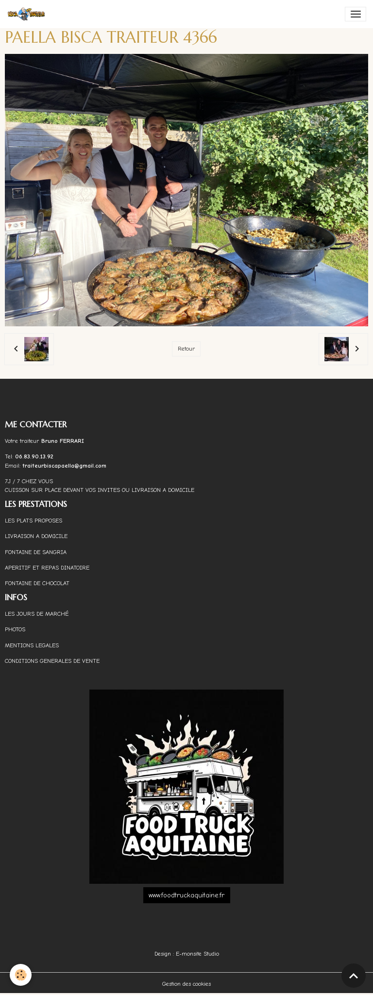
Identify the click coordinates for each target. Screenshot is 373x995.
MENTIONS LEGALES (32, 645)
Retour (186, 348)
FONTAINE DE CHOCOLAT (37, 583)
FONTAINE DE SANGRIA (36, 552)
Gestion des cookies (186, 983)
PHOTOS (15, 629)
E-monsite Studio (197, 953)
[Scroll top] (353, 975)
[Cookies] (21, 975)
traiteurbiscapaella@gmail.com (65, 465)
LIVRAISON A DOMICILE (36, 536)
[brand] (28, 14)
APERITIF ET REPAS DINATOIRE (47, 567)
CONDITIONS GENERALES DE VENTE (52, 661)
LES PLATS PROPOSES (33, 520)
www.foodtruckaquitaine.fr (186, 895)
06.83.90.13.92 (34, 456)
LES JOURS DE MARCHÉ (36, 613)
